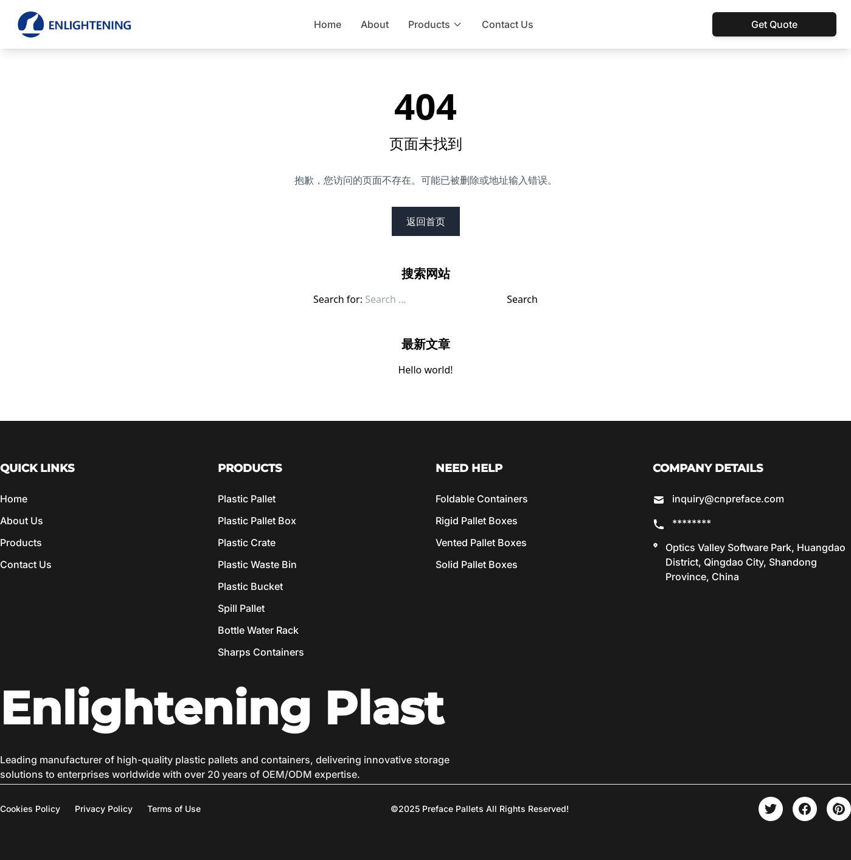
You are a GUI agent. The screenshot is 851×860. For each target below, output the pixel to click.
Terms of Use (174, 808)
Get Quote (774, 24)
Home (327, 24)
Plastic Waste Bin (257, 564)
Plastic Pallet (247, 499)
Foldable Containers (482, 499)
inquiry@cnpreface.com (728, 499)
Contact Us (507, 24)
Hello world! (425, 369)
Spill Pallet (241, 608)
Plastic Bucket (250, 586)
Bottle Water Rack (258, 630)
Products (435, 24)
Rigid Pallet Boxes (477, 521)
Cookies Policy (30, 808)
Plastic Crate (247, 542)
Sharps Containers (261, 652)
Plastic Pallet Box (257, 521)
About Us (21, 521)
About (375, 24)
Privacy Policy (104, 808)
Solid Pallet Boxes (477, 564)
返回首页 (425, 221)
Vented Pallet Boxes (481, 542)
